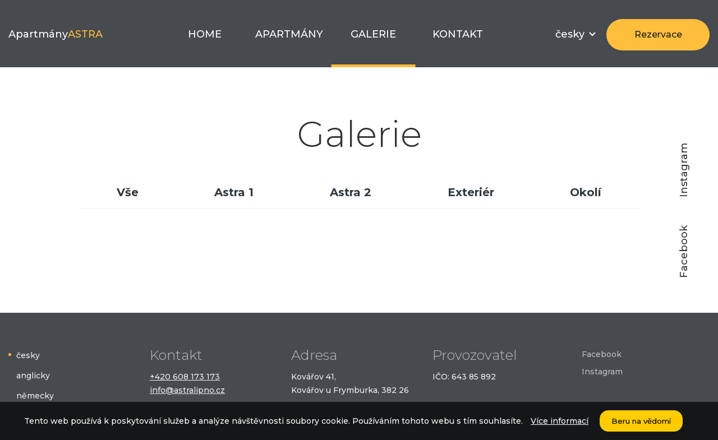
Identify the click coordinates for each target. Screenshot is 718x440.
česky (28, 355)
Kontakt (457, 34)
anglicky (33, 375)
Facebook (684, 251)
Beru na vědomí (641, 420)
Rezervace (658, 34)
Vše (128, 192)
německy (35, 396)
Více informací (559, 421)
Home (205, 34)
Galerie (373, 34)
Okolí (585, 192)
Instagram (684, 170)
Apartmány (55, 34)
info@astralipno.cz (187, 390)
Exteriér (471, 192)
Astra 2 (350, 192)
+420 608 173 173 (185, 377)
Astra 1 (234, 192)
